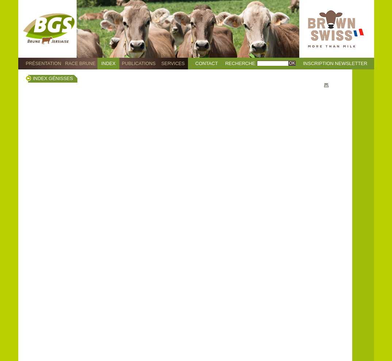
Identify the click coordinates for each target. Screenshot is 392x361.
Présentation (43, 63)
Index (108, 63)
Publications (138, 63)
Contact (206, 63)
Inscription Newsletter (335, 63)
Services (173, 63)
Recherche (240, 63)
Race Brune (80, 63)
